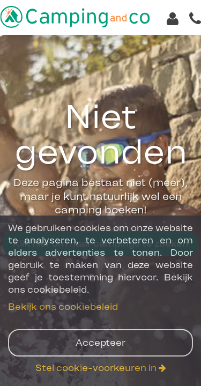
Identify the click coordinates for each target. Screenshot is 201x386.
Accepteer (100, 342)
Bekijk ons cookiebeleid (63, 306)
